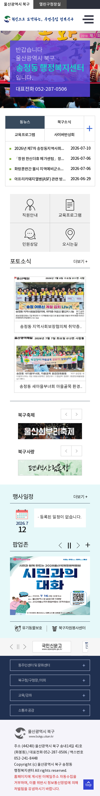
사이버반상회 (64, 135)
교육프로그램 (25, 135)
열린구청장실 (50, 4)
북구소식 (64, 122)
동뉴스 (25, 122)
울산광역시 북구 (17, 4)
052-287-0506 (51, 89)
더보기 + (80, 261)
